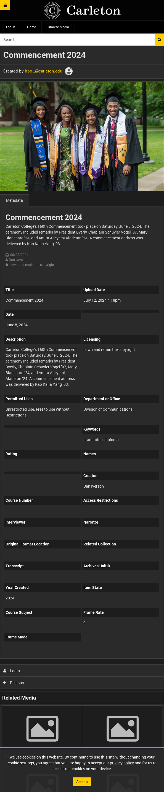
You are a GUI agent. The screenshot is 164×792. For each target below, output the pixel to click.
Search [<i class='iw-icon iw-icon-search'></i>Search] (159, 40)
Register (14, 682)
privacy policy (122, 762)
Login (11, 670)
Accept (82, 781)
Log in (10, 27)
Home (31, 27)
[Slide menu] (5, 5)
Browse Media (58, 27)
